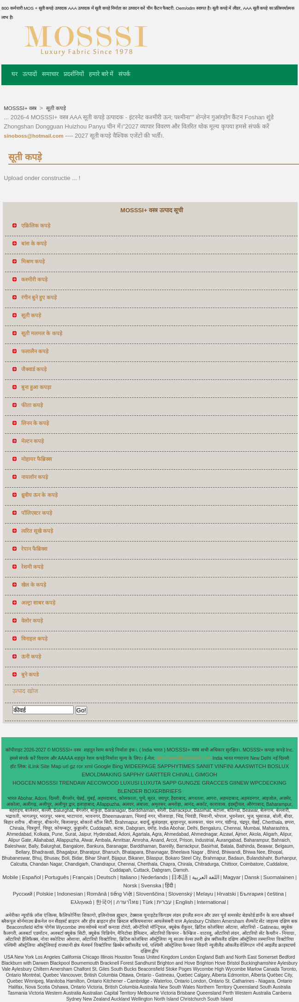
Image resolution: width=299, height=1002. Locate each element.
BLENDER (129, 791)
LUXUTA (151, 783)
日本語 (179, 877)
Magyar (231, 877)
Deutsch (106, 877)
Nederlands (154, 877)
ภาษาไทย (127, 902)
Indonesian (70, 894)
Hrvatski (226, 894)
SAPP (170, 783)
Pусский (23, 894)
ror (79, 766)
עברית (164, 902)
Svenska (151, 885)
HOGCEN (23, 783)
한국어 (104, 902)
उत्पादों (30, 73)
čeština (275, 894)
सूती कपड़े (55, 108)
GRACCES (215, 783)
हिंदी (169, 885)
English (184, 902)
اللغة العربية (205, 877)
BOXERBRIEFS (163, 791)
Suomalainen (278, 877)
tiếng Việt (121, 894)
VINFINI (224, 766)
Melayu (204, 894)
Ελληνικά (81, 902)
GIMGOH (206, 774)
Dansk (251, 877)
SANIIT (204, 766)
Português (57, 877)
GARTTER (158, 774)
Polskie (44, 894)
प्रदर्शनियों (74, 73)
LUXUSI (130, 783)
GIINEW (239, 783)
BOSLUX (278, 766)
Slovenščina (150, 894)
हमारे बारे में (101, 73)
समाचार (50, 73)
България (252, 894)
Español (31, 877)
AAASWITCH (250, 766)
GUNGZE (189, 783)
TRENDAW (72, 783)
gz (72, 766)
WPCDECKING (268, 783)
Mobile (10, 877)
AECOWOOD (103, 783)
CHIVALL (183, 774)
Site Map (51, 766)
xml (88, 766)
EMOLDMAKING (102, 774)
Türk (147, 902)
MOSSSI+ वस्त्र (21, 108)
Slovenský (180, 894)
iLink (33, 766)
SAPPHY (134, 774)
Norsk (130, 885)
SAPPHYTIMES (176, 766)
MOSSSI (47, 783)
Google (102, 766)
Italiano (128, 877)
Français (83, 877)
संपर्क (124, 73)
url (66, 766)
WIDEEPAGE (140, 766)
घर (15, 73)
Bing (117, 766)
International (211, 902)
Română (96, 894)
